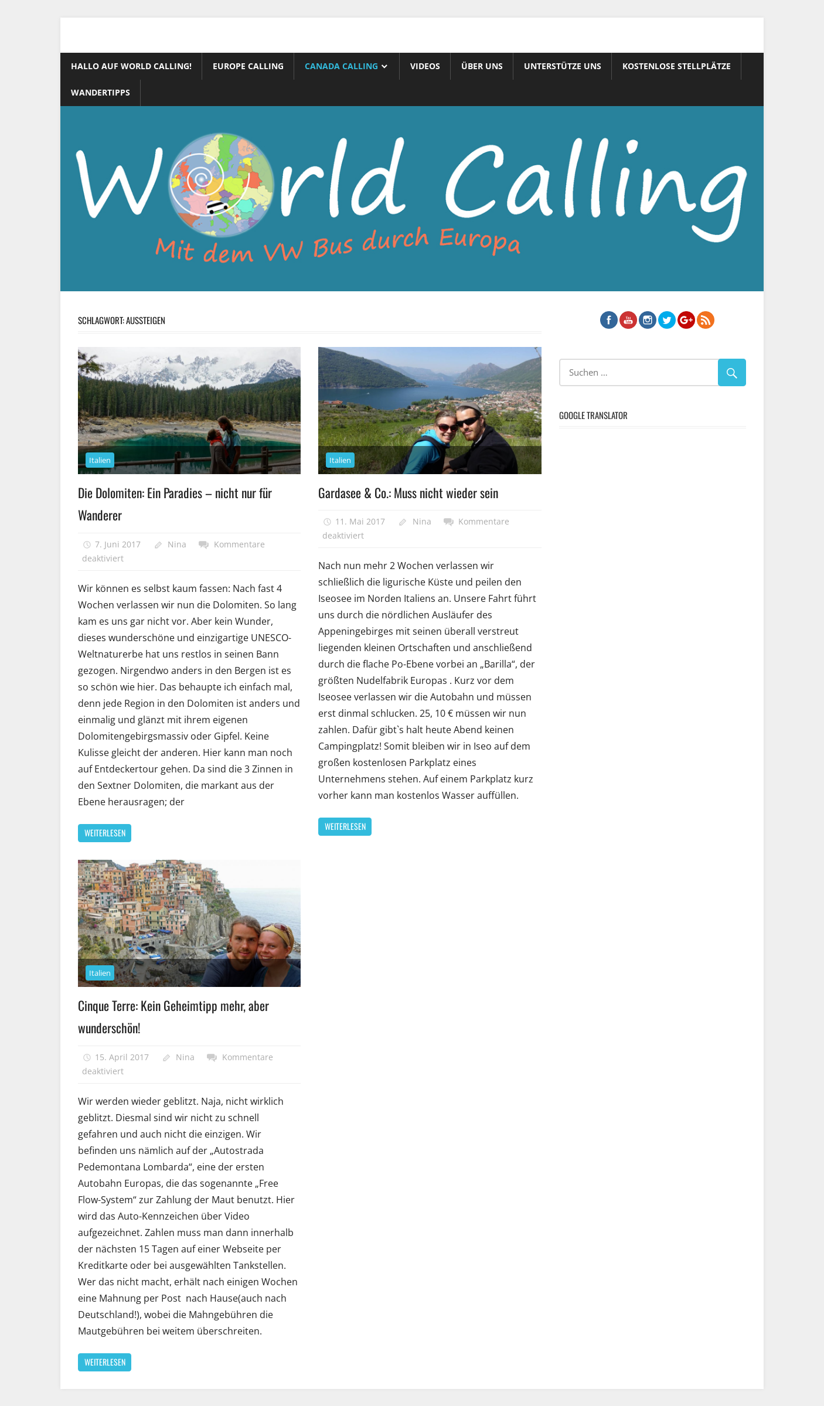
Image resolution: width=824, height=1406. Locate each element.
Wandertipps (100, 92)
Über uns (482, 66)
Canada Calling (341, 66)
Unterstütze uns (562, 66)
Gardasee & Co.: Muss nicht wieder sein (409, 492)
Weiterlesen (104, 832)
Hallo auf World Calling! (131, 66)
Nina (177, 543)
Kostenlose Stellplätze (676, 66)
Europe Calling (248, 66)
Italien (100, 460)
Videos (425, 66)
